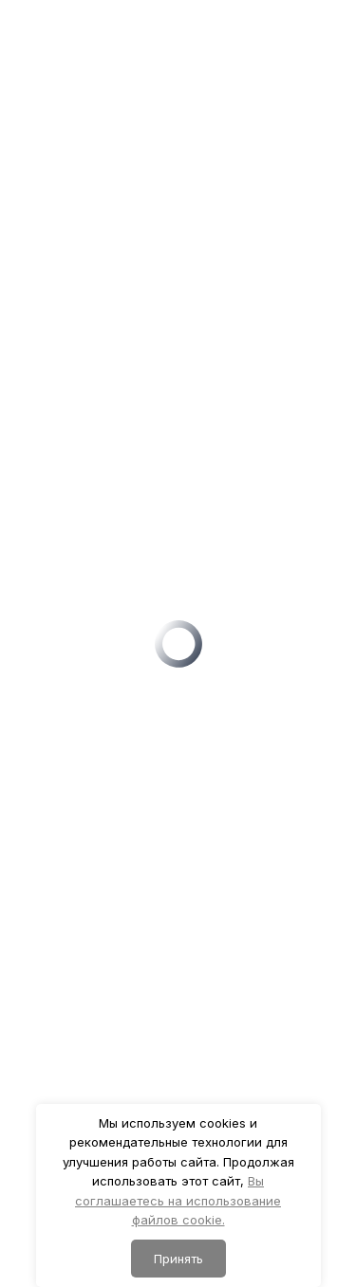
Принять (178, 1258)
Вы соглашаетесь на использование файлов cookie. (178, 1200)
